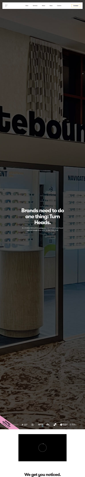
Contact (75, 5)
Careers (59, 5)
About (43, 5)
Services (35, 5)
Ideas (51, 5)
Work (27, 5)
